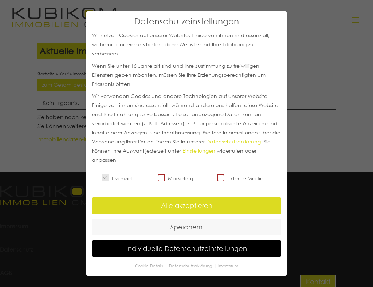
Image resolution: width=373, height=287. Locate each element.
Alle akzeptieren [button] (186, 205)
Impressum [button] (228, 266)
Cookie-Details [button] (149, 266)
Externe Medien (242, 178)
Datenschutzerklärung (233, 141)
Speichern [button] (186, 227)
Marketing (175, 178)
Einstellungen (198, 150)
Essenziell (118, 178)
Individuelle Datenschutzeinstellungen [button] (186, 248)
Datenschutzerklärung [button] (191, 266)
